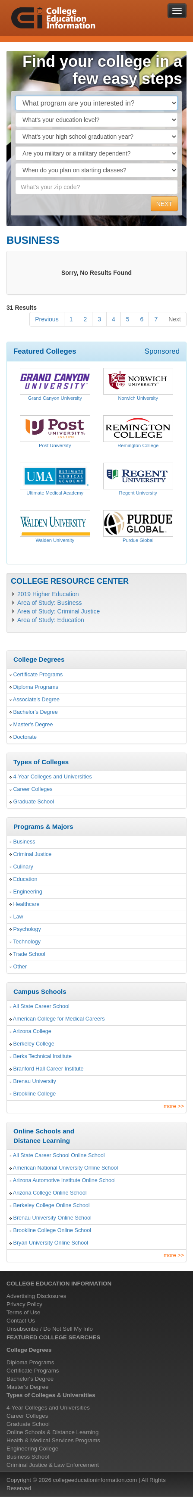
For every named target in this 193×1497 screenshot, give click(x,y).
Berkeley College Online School (51, 1205)
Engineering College (32, 1448)
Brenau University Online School (52, 1218)
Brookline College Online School (52, 1230)
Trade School (29, 954)
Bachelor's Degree (35, 712)
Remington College (137, 445)
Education (25, 879)
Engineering (27, 892)
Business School (27, 1456)
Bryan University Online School (51, 1243)
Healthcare (26, 904)
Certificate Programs (38, 675)
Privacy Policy (24, 1304)
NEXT (164, 203)
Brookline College (34, 1094)
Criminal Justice (32, 854)
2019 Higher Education (48, 594)
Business (24, 842)
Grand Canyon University (55, 398)
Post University (55, 445)
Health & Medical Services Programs (53, 1440)
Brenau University (34, 1081)
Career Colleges (33, 789)
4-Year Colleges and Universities (52, 777)
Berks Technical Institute (42, 1056)
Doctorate (25, 737)
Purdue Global (138, 540)
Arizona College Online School (50, 1193)
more (174, 1106)
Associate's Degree (36, 700)
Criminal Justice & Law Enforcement (52, 1465)
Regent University (138, 492)
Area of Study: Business (49, 602)
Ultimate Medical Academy (54, 492)
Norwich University (138, 398)
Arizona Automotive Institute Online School (64, 1180)
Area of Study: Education (50, 619)
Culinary (23, 867)
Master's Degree (33, 725)
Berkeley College (33, 1044)
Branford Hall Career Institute (48, 1069)
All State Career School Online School (59, 1155)
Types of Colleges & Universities (50, 1395)
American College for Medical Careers (59, 1019)
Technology (27, 942)
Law (18, 917)
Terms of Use (23, 1312)
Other (20, 967)
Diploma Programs (35, 687)
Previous (46, 319)
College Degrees (28, 1350)
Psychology (27, 929)
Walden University (54, 540)
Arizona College (32, 1031)
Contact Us (20, 1320)
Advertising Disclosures (36, 1296)
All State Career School (41, 1006)
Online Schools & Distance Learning (52, 1432)
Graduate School (33, 802)
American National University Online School (65, 1168)
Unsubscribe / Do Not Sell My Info (49, 1329)
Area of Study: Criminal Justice (58, 611)
